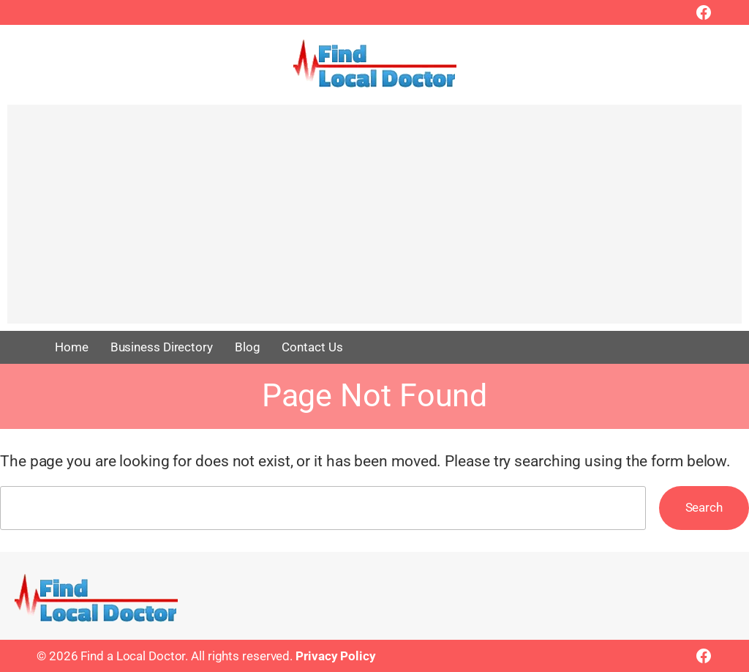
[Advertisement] (374, 221)
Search (704, 507)
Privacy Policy (336, 656)
